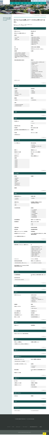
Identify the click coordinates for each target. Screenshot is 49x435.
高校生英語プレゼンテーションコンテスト (19, 233)
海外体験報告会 (33, 231)
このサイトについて (17, 407)
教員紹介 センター (34, 44)
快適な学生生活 (34, 300)
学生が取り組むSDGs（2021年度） (19, 279)
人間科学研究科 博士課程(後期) (19, 104)
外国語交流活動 (16, 227)
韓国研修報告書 (34, 214)
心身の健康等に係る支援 (35, 70)
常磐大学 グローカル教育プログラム (36, 219)
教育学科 (16, 91)
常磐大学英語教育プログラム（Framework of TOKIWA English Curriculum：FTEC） (21, 266)
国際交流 (15, 193)
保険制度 (32, 129)
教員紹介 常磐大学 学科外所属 (35, 40)
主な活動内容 (16, 198)
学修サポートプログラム (17, 306)
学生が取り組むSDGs (17, 277)
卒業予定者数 (33, 147)
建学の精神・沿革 (33, 31)
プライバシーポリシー (17, 410)
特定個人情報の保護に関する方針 (33, 432)
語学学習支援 (16, 229)
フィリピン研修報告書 (34, 213)
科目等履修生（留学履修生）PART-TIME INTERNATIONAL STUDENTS (36, 202)
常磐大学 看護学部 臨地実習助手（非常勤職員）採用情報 (21, 57)
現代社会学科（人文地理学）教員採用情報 (20, 55)
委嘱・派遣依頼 (16, 369)
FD (31, 244)
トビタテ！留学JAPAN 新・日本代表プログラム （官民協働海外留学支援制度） (38, 234)
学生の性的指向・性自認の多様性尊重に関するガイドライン (21, 130)
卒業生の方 (15, 322)
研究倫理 (16, 181)
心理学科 (16, 90)
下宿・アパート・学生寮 (34, 132)
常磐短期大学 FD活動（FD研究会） (36, 252)
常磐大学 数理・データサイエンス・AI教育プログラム (21, 244)
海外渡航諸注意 (16, 221)
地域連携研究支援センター (17, 356)
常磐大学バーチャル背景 (17, 372)
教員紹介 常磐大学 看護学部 (35, 39)
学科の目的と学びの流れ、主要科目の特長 (37, 71)
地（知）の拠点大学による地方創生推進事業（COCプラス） (38, 370)
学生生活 (15, 118)
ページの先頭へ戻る (42, 115)
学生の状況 (33, 64)
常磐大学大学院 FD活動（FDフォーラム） (37, 246)
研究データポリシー (17, 185)
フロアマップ (16, 199)
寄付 (13, 432)
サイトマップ (8, 432)
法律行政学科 (33, 91)
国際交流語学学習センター (17, 196)
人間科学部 (15, 88)
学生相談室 (15, 127)
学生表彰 (15, 132)
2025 (32, 223)
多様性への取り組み (34, 308)
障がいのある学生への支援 (34, 127)
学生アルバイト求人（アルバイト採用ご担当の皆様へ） (21, 333)
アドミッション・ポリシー (35, 65)
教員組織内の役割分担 (34, 63)
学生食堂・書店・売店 (17, 125)
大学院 (15, 102)
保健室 (32, 125)
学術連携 (16, 179)
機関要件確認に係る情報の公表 (36, 77)
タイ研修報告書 (34, 212)
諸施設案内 (15, 304)
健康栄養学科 (16, 95)
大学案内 (15, 28)
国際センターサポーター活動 (34, 221)
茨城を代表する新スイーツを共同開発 (20, 361)
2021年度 (16, 164)
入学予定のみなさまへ (17, 134)
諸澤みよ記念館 (17, 39)
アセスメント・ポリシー (35, 69)
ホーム (33, 15)
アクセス (15, 401)
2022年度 (16, 163)
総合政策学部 (32, 88)
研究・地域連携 (16, 173)
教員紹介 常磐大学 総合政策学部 (36, 38)
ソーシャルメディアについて (34, 410)
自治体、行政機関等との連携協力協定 (36, 359)
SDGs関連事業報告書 (17, 274)
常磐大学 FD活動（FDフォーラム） (36, 250)
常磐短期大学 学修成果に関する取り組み (37, 75)
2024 (15, 205)
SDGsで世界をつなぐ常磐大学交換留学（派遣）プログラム (38, 275)
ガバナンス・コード (17, 80)
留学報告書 (33, 198)
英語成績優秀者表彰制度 (34, 229)
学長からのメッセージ (17, 31)
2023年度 (16, 162)
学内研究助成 (16, 180)
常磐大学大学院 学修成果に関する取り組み (37, 76)
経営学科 (33, 90)
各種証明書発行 (33, 325)
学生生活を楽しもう (34, 301)
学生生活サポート (33, 306)
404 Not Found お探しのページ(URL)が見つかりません (7, 19)
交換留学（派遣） (33, 196)
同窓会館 (16, 38)
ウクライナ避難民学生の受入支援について (19, 236)
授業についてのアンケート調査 (36, 251)
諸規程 (32, 304)
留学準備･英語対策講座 (34, 227)
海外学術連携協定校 (17, 219)
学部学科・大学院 (16, 85)
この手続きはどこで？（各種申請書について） (38, 299)
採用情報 (41, 432)
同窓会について (16, 325)
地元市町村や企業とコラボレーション (19, 359)
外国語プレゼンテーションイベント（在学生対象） (21, 231)
